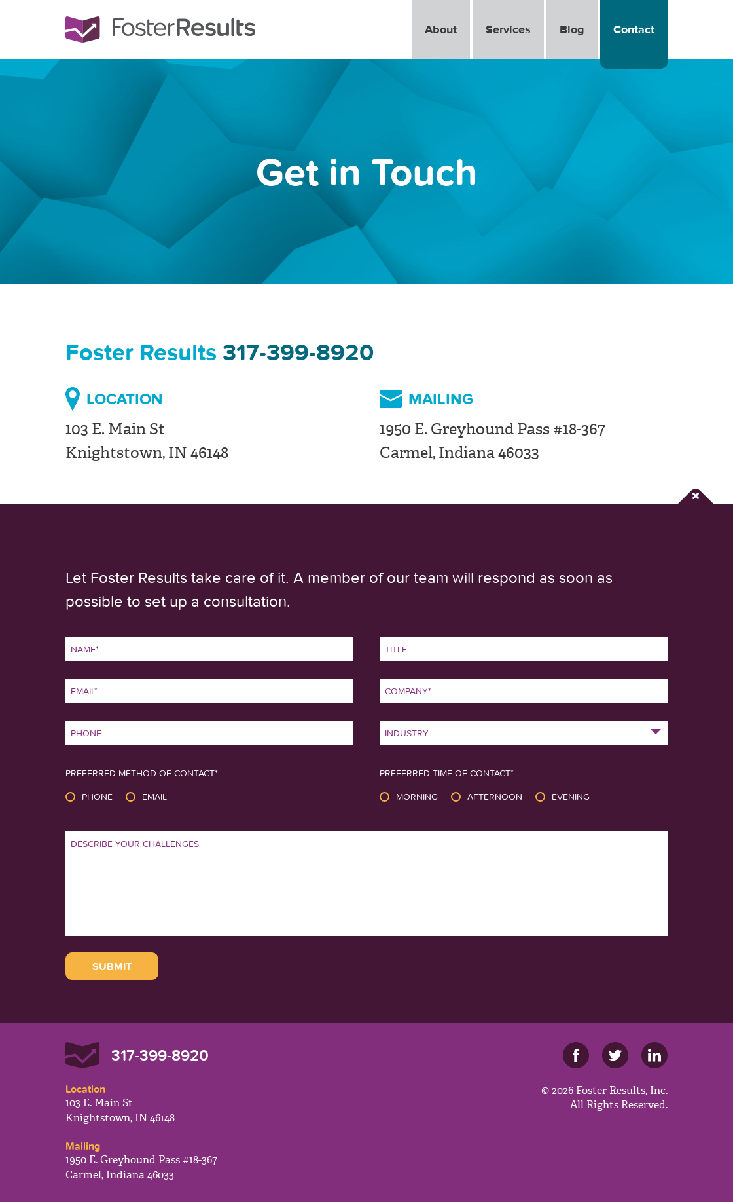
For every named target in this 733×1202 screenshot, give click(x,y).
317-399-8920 (298, 351)
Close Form (695, 496)
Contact (633, 29)
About (441, 29)
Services (508, 29)
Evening (571, 796)
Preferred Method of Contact (141, 773)
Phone (97, 796)
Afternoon (494, 796)
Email (154, 796)
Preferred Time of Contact (447, 773)
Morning (417, 796)
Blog (572, 29)
